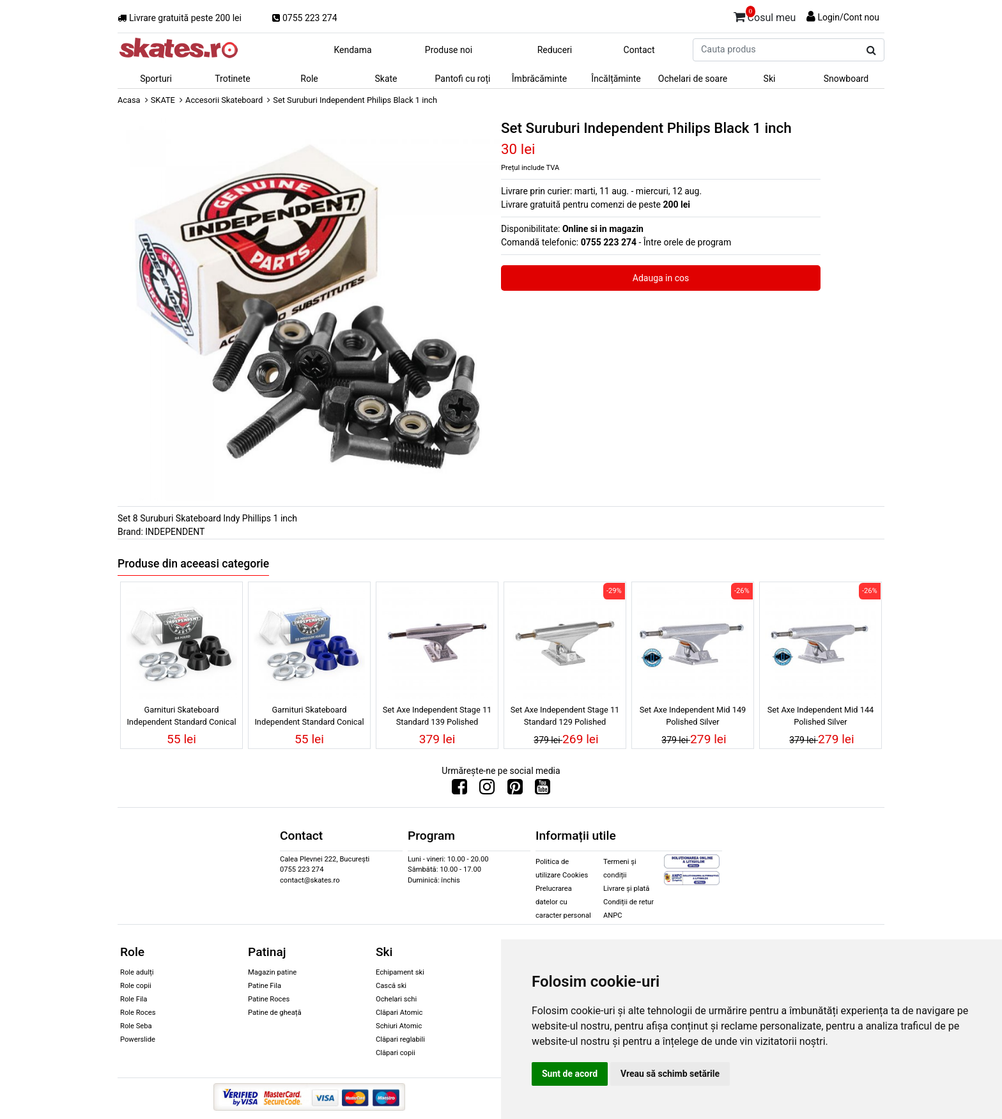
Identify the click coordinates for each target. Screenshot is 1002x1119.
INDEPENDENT (174, 532)
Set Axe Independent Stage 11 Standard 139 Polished (437, 716)
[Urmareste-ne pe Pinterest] (515, 790)
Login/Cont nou (848, 17)
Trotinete (232, 78)
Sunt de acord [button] (569, 1074)
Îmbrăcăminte (539, 78)
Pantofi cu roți (463, 78)
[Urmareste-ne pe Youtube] (542, 790)
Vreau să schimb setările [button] (670, 1074)
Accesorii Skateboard (224, 100)
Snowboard (846, 78)
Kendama (352, 50)
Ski (770, 78)
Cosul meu (765, 15)
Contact (639, 50)
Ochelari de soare (692, 78)
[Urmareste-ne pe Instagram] (487, 790)
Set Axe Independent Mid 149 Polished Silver (693, 716)
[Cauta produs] (871, 50)
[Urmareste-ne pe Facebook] (459, 790)
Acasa (129, 100)
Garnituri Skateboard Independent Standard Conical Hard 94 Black (181, 717)
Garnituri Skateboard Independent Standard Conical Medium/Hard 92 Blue (309, 717)
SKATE (163, 100)
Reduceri (555, 50)
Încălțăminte (616, 78)
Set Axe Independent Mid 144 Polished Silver (820, 716)
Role (309, 78)
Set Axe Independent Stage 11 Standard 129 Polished (565, 716)
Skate (385, 78)
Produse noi (448, 50)
